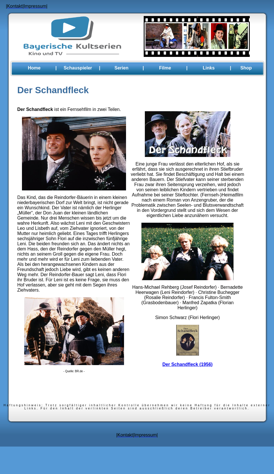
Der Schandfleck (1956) (188, 364)
